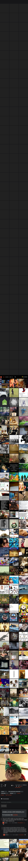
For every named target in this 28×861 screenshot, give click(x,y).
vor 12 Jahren (18, 409)
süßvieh (11, 418)
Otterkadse (3, 418)
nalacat (2, 416)
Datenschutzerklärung (16, 850)
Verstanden (14, 853)
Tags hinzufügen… (8, 419)
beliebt (6, 1)
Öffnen (19, 857)
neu (4, 1)
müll (10, 1)
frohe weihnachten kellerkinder (14, 416)
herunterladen (17, 412)
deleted (24, 409)
